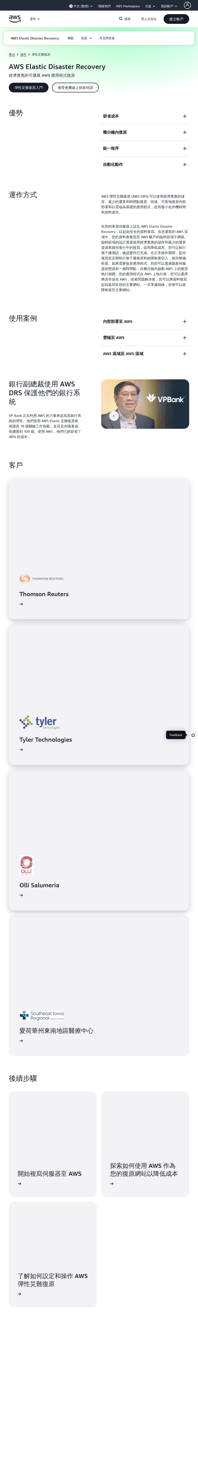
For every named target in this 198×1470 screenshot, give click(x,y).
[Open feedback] (193, 735)
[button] (176, 19)
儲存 (23, 54)
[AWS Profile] (187, 5)
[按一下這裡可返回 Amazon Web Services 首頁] (15, 21)
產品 (12, 54)
